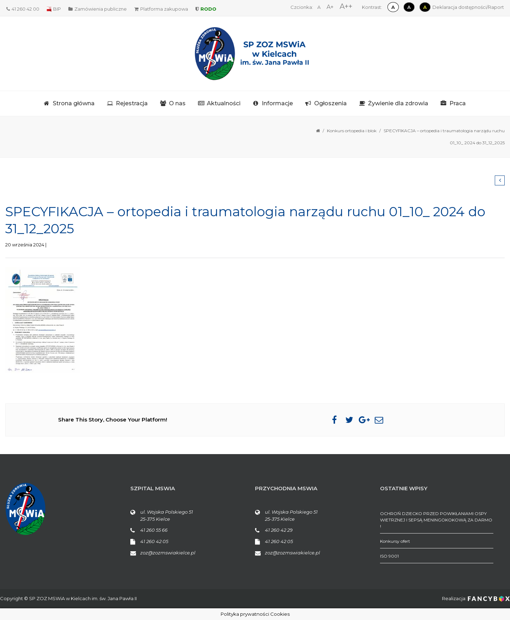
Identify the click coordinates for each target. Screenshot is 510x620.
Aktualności (223, 103)
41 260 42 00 (22, 9)
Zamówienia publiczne (97, 9)
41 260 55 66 (154, 530)
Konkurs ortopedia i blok (351, 130)
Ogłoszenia (330, 103)
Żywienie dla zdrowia (398, 103)
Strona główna (74, 103)
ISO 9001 (389, 556)
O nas (177, 103)
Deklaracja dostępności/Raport (468, 7)
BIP (54, 9)
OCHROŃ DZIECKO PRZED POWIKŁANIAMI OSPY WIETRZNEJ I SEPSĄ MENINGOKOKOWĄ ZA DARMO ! (436, 520)
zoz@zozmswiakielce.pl (168, 552)
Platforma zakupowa (161, 9)
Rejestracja (132, 103)
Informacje (277, 103)
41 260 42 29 (279, 530)
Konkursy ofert (395, 541)
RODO (206, 9)
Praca (457, 103)
